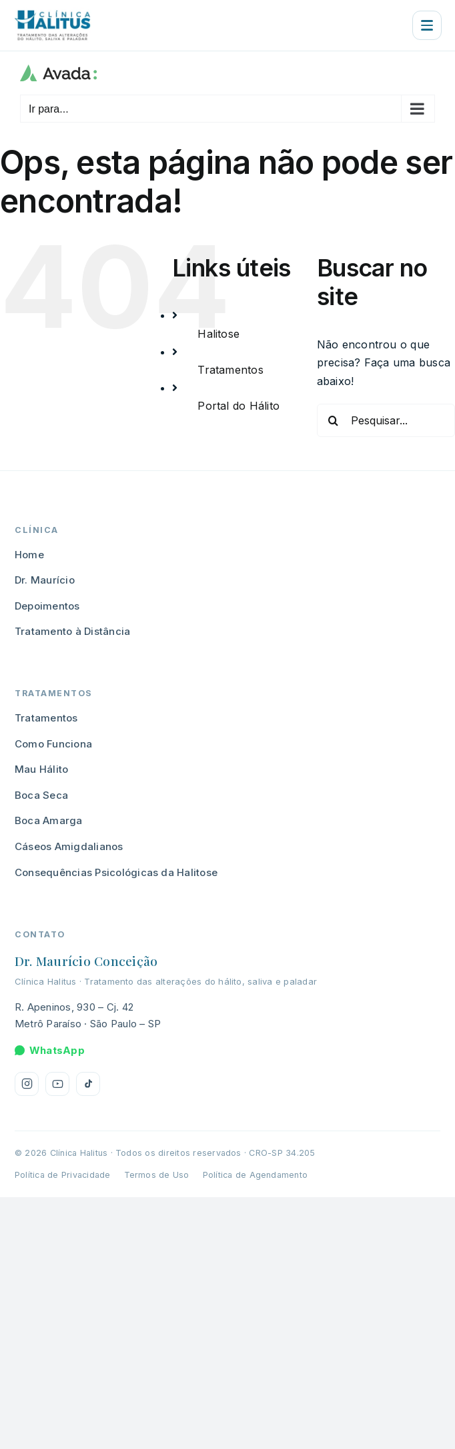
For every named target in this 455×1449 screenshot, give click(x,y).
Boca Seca (41, 795)
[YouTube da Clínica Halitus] (57, 1084)
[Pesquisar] (333, 420)
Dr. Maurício (45, 580)
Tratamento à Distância (72, 631)
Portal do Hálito (238, 405)
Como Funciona (53, 743)
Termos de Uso (156, 1175)
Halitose (218, 333)
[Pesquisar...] (386, 420)
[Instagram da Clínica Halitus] (27, 1084)
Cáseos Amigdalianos (69, 846)
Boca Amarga (49, 820)
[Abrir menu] (427, 25)
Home (29, 554)
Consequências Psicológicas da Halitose (116, 872)
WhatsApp (50, 1050)
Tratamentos (230, 369)
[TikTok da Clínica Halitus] (88, 1084)
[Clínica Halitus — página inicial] (52, 25)
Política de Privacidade (63, 1175)
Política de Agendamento (255, 1175)
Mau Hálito (41, 769)
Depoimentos (47, 606)
